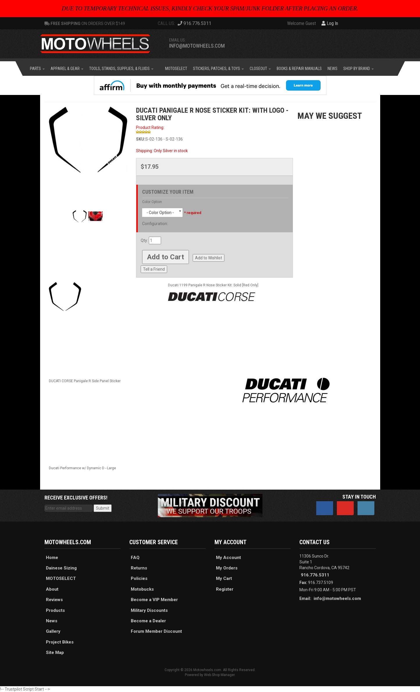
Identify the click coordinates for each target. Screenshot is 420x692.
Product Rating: (150, 127)
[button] (37, 68)
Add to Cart (165, 257)
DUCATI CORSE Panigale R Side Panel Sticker (85, 381)
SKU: (140, 139)
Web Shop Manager (219, 675)
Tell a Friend (154, 269)
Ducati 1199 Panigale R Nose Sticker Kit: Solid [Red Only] (213, 285)
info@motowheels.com (197, 46)
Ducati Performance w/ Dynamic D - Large (82, 468)
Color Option (152, 202)
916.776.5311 (315, 575)
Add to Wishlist (208, 258)
